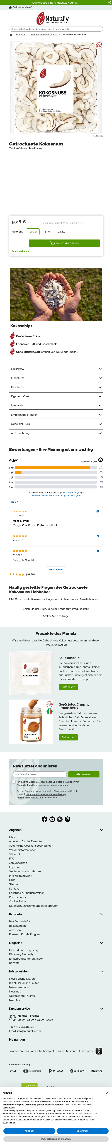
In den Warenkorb (64, 243)
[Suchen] (56, 29)
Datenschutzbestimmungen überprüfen (33, 905)
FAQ (11, 858)
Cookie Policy (17, 901)
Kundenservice (19, 1008)
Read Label (96, 136)
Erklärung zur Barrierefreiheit (26, 893)
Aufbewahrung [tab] (20, 433)
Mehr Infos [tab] (17, 378)
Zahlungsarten (18, 863)
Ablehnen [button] (29, 1131)
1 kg (47, 231)
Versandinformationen (22, 850)
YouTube (52, 819)
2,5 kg (61, 231)
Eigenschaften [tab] (20, 396)
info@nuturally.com (29, 1031)
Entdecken (68, 687)
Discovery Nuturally (21, 954)
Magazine (15, 943)
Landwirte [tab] (17, 405)
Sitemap (14, 884)
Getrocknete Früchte (22, 995)
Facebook (44, 819)
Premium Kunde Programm (26, 934)
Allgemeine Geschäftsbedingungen (31, 845)
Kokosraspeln (69, 658)
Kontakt (14, 888)
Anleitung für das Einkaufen (26, 841)
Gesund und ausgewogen (25, 950)
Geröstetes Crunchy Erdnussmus (74, 706)
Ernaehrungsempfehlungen (26, 958)
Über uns (14, 837)
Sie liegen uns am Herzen (25, 871)
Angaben (15, 830)
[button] (107, 1093)
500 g (33, 231)
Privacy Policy (17, 897)
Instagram (67, 819)
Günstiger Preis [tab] (20, 424)
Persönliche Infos (19, 921)
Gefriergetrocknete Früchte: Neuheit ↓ (56, 2)
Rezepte (14, 963)
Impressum (16, 867)
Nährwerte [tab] (17, 368)
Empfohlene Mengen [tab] (24, 414)
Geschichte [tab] (18, 387)
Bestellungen (17, 925)
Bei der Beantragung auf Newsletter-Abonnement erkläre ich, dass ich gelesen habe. (47, 794)
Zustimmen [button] (82, 1131)
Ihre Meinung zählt (20, 875)
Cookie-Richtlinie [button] (84, 1104)
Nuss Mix (14, 1000)
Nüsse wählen (19, 971)
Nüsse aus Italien (19, 987)
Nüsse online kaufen (22, 978)
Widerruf (14, 854)
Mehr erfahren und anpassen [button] (56, 1139)
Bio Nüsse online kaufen (24, 983)
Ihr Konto (15, 914)
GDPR (12, 880)
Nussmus (15, 991)
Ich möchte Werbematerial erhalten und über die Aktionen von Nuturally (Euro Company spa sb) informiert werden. (48, 783)
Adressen (15, 930)
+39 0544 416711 (24, 1026)
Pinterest (60, 819)
